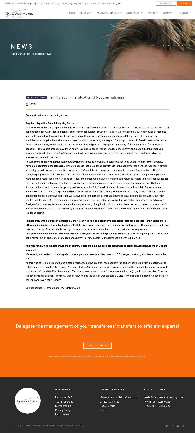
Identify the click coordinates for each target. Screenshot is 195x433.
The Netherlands (98, 3)
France (46, 3)
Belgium (31, 3)
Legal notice (62, 414)
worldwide (49, 425)
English (184, 13)
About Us (85, 13)
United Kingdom (114, 3)
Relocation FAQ (64, 397)
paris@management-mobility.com (163, 397)
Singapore (78, 3)
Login (184, 3)
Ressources (132, 13)
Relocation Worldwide (15, 3)
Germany (55, 3)
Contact (167, 13)
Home (72, 13)
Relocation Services (108, 13)
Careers (151, 13)
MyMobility (166, 3)
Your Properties (64, 401)
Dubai (39, 3)
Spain (86, 3)
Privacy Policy (63, 410)
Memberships (63, 406)
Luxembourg (66, 3)
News (166, 46)
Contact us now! (97, 346)
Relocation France (35, 425)
